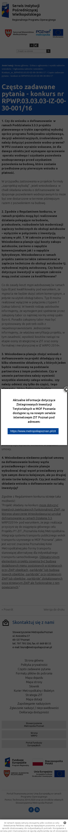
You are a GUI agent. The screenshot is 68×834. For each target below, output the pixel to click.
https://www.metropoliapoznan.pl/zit (33, 431)
